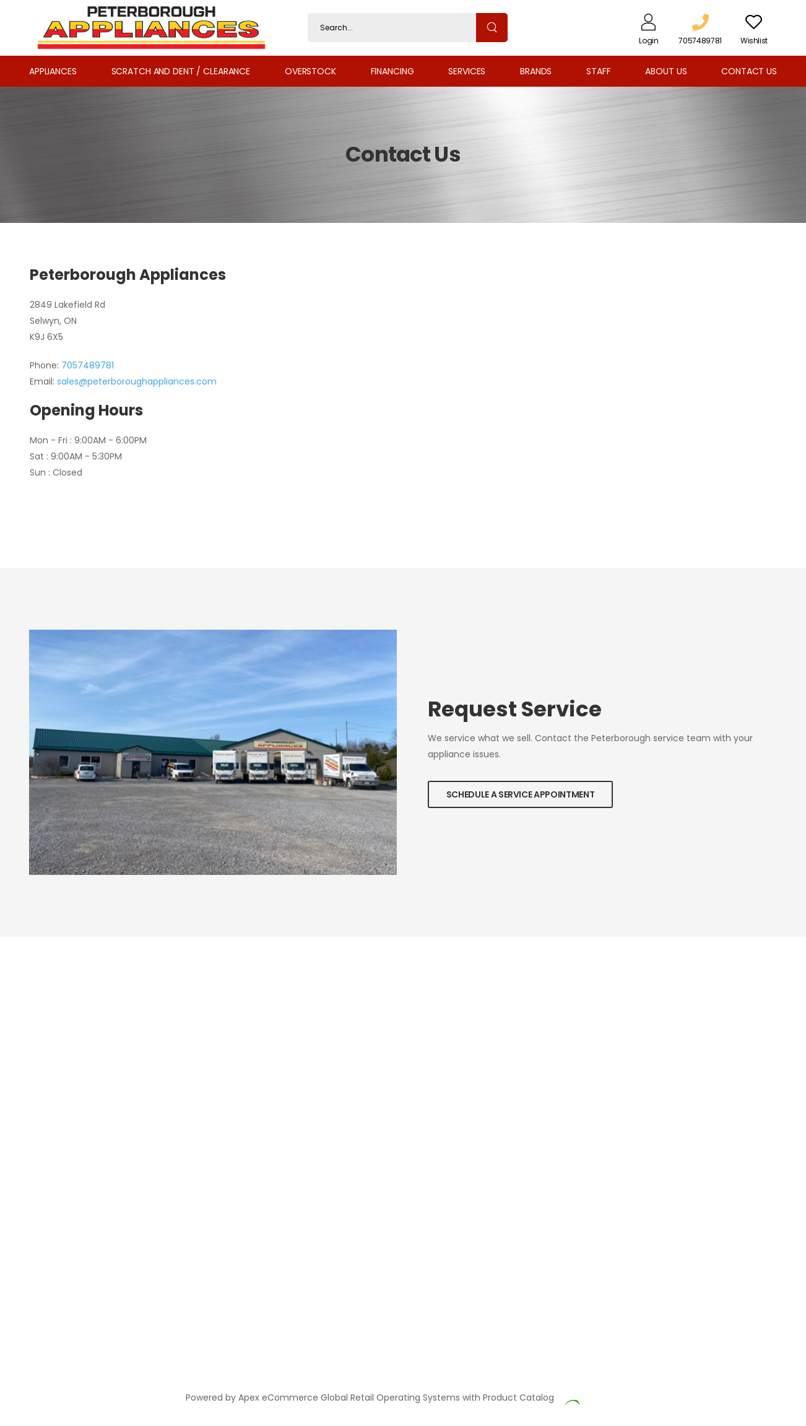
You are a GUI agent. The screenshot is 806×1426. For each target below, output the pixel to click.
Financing (392, 71)
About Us (666, 71)
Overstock (310, 71)
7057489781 (87, 365)
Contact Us (749, 71)
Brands (536, 71)
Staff (598, 71)
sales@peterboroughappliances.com (137, 381)
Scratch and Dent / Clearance (180, 71)
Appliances (53, 71)
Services (466, 71)
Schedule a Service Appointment (520, 794)
